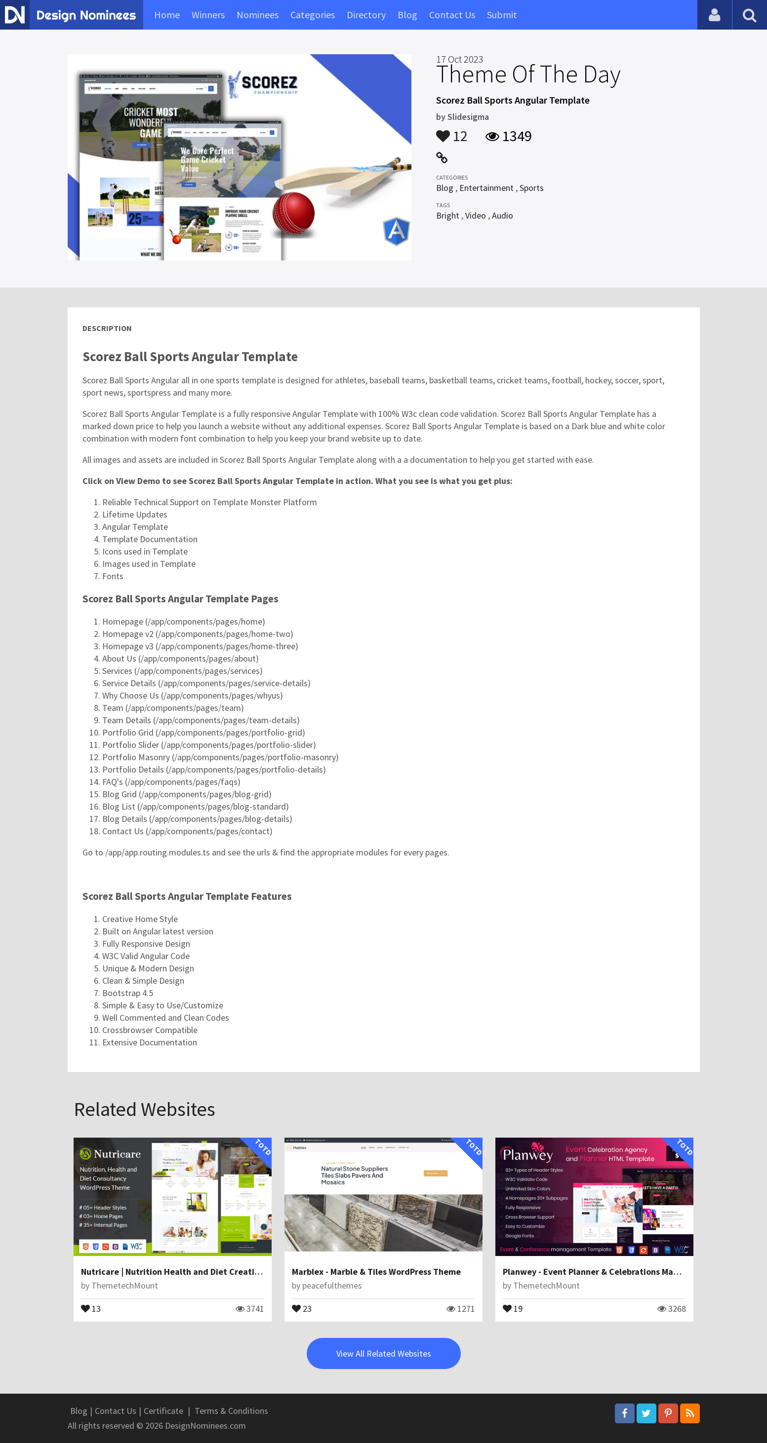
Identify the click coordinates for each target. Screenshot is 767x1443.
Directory (366, 14)
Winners (208, 14)
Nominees (258, 14)
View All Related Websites (383, 1353)
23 (302, 1308)
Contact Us (452, 14)
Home (167, 14)
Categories (312, 14)
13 (91, 1308)
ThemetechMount (124, 1285)
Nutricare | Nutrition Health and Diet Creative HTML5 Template (207, 1271)
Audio (502, 215)
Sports (532, 187)
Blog (407, 14)
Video (475, 215)
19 (513, 1308)
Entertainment (486, 187)
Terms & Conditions (231, 1410)
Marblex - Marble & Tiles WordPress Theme (376, 1271)
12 (452, 131)
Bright (447, 215)
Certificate (163, 1410)
